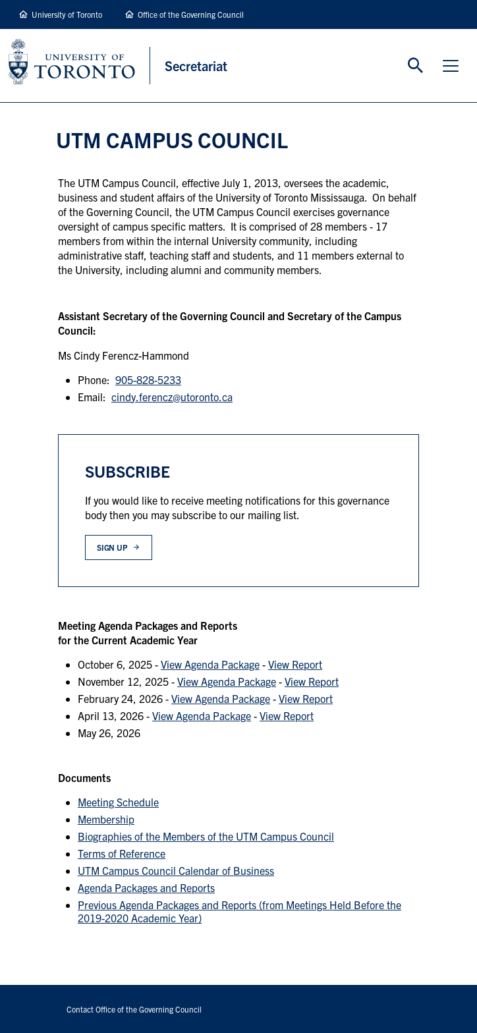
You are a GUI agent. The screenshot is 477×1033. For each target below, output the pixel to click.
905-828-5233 (148, 379)
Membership (106, 818)
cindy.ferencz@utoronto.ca (172, 396)
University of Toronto (67, 14)
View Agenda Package (210, 664)
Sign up (112, 547)
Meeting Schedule (118, 801)
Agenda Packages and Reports (146, 887)
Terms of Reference (121, 853)
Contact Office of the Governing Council (134, 1009)
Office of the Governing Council (191, 14)
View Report (295, 664)
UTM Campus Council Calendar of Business (176, 870)
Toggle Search (416, 66)
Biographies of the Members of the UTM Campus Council (206, 836)
